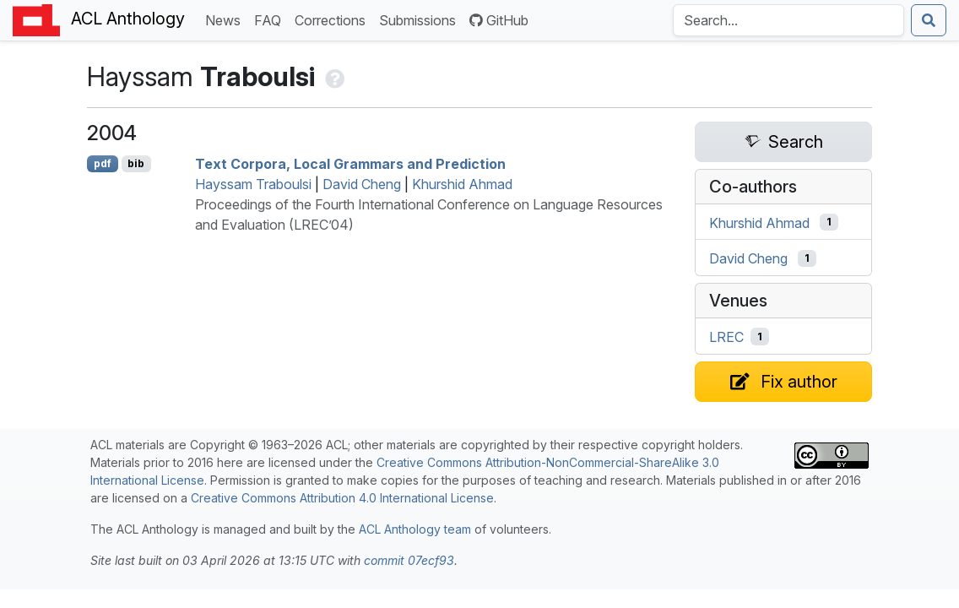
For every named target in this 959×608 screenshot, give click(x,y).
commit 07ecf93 (409, 560)
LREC (726, 336)
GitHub (498, 20)
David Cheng (361, 184)
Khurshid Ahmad (462, 184)
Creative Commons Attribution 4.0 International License (342, 498)
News (226, 19)
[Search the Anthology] (788, 20)
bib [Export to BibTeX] (135, 163)
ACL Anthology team (415, 529)
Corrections (333, 19)
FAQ (271, 19)
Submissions (421, 19)
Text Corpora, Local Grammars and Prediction (350, 163)
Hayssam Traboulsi (253, 184)
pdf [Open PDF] (102, 163)
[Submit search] (928, 20)
